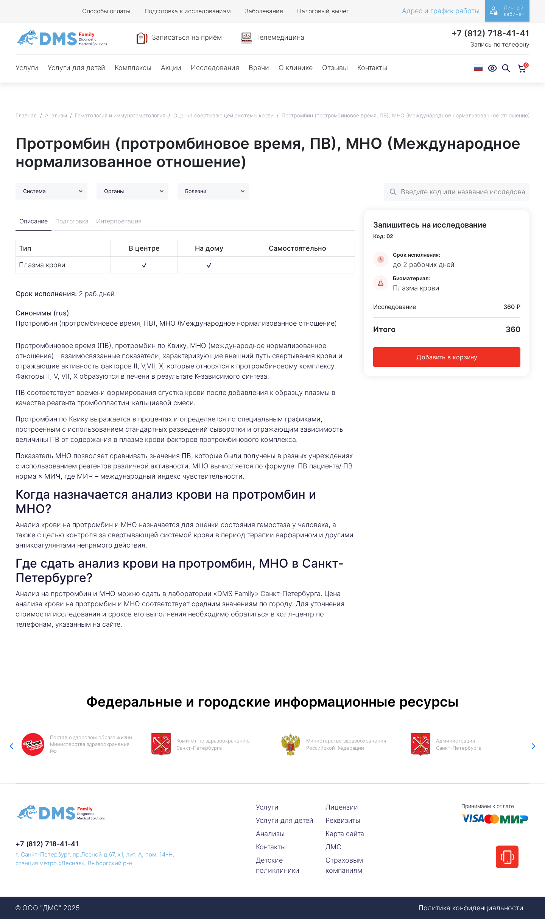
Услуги (27, 68)
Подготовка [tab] (72, 221)
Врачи (259, 68)
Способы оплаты (106, 11)
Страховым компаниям (344, 865)
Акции (171, 68)
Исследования (215, 68)
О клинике (296, 68)
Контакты (372, 68)
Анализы (270, 834)
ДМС (333, 847)
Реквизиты (342, 820)
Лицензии (341, 807)
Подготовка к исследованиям (188, 11)
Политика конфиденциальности (471, 908)
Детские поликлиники (277, 865)
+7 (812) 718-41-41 (490, 33)
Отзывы (335, 68)
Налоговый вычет (323, 11)
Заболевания (264, 11)
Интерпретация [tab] (120, 221)
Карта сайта (344, 834)
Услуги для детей (76, 68)
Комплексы (133, 68)
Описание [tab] (33, 221)
